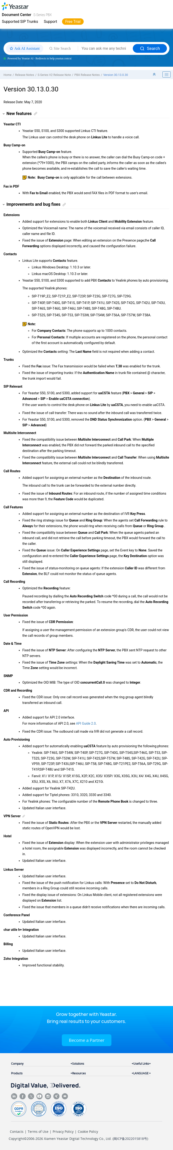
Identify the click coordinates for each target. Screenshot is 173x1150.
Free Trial (72, 21)
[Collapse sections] (155, 75)
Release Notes (24, 75)
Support (50, 21)
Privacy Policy (63, 1131)
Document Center (16, 14)
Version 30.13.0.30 (115, 75)
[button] (4, 113)
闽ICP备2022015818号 (130, 1138)
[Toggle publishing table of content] (166, 74)
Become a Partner (86, 1040)
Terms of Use (38, 1131)
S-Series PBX (42, 15)
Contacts (17, 1131)
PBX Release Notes (87, 75)
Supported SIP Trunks (20, 21)
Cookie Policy (88, 1131)
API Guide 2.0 (86, 723)
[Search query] (105, 48)
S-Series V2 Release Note (54, 75)
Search (150, 48)
